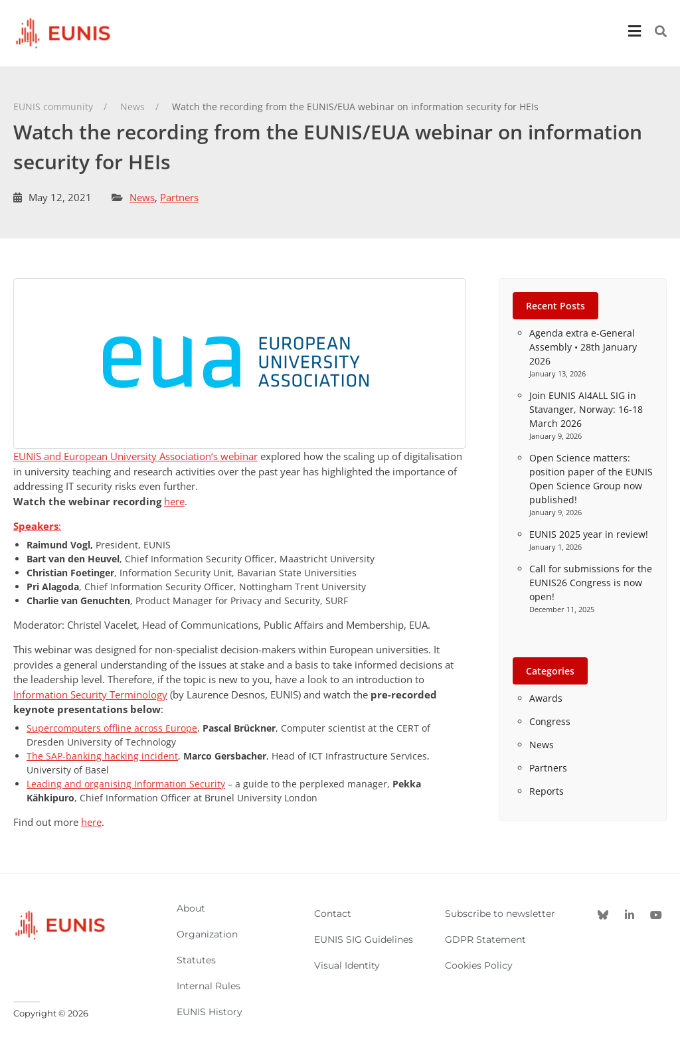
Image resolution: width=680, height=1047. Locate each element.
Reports (546, 791)
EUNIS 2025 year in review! (588, 534)
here (174, 501)
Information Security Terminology (90, 694)
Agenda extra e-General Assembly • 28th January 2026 (583, 347)
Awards (545, 698)
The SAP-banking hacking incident (102, 756)
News (142, 197)
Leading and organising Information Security (126, 783)
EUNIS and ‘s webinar (135, 456)
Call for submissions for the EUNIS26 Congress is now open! (590, 582)
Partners (179, 197)
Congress (549, 721)
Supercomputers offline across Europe (112, 728)
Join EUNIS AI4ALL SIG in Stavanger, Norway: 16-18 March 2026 (586, 409)
